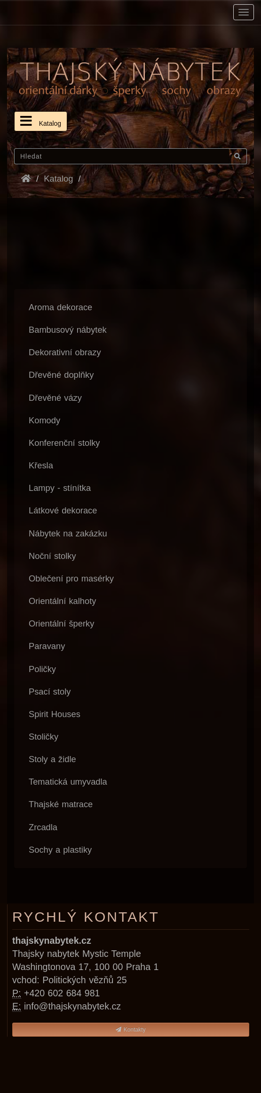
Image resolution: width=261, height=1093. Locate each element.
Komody (44, 420)
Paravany (47, 646)
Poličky (42, 669)
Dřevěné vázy (55, 398)
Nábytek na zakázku (68, 533)
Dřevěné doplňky (61, 375)
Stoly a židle (52, 759)
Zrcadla (43, 827)
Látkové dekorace (63, 510)
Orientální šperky (61, 623)
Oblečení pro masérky (71, 578)
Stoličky (43, 736)
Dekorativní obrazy (65, 352)
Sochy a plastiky (60, 850)
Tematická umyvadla (68, 782)
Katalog (40, 121)
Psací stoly (50, 691)
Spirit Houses (54, 714)
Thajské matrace (61, 804)
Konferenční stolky (64, 443)
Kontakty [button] (130, 1029)
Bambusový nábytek (68, 330)
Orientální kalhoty (62, 601)
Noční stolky (52, 556)
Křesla (41, 465)
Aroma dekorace (60, 307)
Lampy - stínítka (60, 488)
